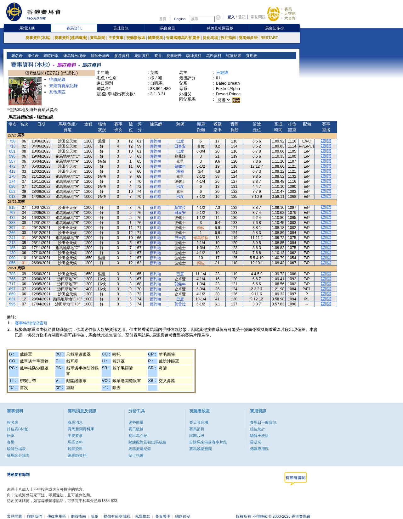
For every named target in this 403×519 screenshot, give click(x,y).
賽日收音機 (198, 422)
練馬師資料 (77, 455)
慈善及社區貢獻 (220, 28)
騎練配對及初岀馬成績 (147, 442)
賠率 (10, 435)
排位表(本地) (17, 429)
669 (12, 294)
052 (12, 191)
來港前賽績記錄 (63, 85)
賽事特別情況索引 (31, 323)
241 (12, 238)
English (179, 19)
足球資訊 (120, 28)
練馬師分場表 (74, 55)
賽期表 (251, 55)
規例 (95, 516)
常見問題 (258, 17)
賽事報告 (173, 55)
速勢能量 (136, 422)
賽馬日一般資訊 (263, 422)
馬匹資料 (213, 55)
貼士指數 (136, 455)
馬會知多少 (274, 28)
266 (12, 233)
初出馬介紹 (137, 435)
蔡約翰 (155, 141)
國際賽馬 (155, 38)
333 (12, 222)
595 (12, 304)
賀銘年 (180, 166)
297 (12, 228)
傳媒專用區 (259, 449)
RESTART (269, 38)
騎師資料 (75, 449)
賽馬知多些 (248, 38)
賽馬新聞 (97, 38)
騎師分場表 (100, 55)
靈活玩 (255, 442)
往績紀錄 (57, 79)
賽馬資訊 (74, 28)
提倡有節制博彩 (117, 516)
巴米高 (180, 238)
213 (12, 243)
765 (12, 279)
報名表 (16, 55)
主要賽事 (115, 38)
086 (12, 186)
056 (12, 263)
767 (12, 212)
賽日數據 (136, 429)
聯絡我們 (34, 516)
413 (12, 171)
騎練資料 (193, 55)
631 (12, 299)
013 (12, 196)
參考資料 (121, 55)
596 (12, 156)
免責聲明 (162, 516)
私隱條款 (142, 516)
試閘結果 (233, 55)
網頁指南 (78, 516)
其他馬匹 (57, 92)
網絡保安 (182, 516)
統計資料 (141, 55)
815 (12, 207)
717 (12, 284)
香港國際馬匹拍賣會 (183, 38)
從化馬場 (210, 38)
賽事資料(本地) (39, 38)
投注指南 (228, 38)
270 (12, 176)
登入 (231, 17)
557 (12, 161)
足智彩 (290, 13)
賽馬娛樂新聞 (200, 449)
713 (12, 146)
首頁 (163, 19)
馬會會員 (167, 28)
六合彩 (290, 18)
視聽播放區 (135, 38)
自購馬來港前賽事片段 (208, 442)
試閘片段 (196, 435)
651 (12, 151)
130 (12, 253)
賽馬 (288, 9)
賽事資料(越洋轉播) (70, 38)
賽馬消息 (75, 422)
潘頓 (180, 171)
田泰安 (180, 146)
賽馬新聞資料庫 (81, 429)
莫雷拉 (180, 207)
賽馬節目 (196, 429)
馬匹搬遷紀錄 (139, 449)
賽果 (157, 55)
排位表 (32, 55)
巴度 (180, 141)
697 (12, 289)
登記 (242, 17)
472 (12, 166)
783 (12, 274)
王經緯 (222, 72)
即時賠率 (51, 55)
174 (12, 181)
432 (12, 217)
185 (12, 248)
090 (12, 258)
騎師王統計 (259, 435)
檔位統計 (257, 429)
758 (12, 141)
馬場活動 (27, 28)
